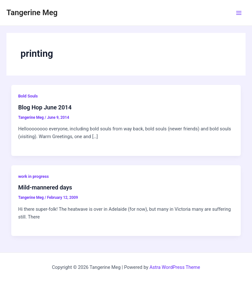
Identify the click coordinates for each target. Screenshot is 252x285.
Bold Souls (28, 96)
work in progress (33, 176)
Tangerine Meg (32, 12)
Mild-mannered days (45, 187)
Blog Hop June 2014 (44, 107)
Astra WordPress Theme (175, 267)
